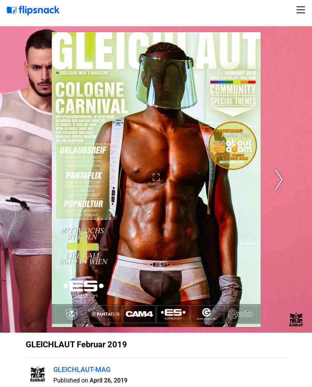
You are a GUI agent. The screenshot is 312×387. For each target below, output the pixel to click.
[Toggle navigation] (302, 10)
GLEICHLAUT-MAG (81, 369)
